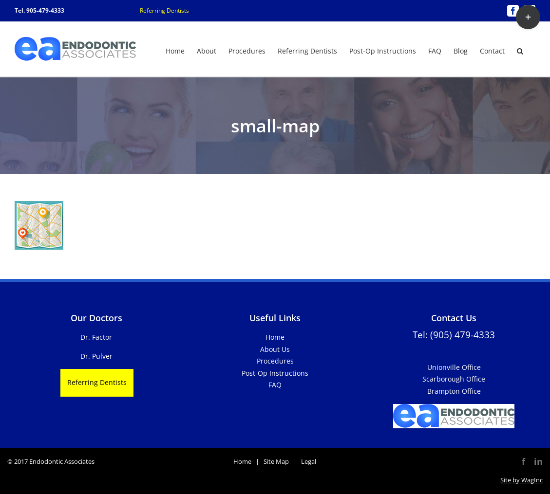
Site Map (276, 461)
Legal (308, 461)
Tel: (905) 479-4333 (454, 335)
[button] (520, 50)
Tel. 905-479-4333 (39, 10)
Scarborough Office (453, 379)
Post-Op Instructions (275, 373)
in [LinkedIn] (538, 461)
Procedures (275, 361)
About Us (275, 349)
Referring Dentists (164, 10)
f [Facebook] (523, 461)
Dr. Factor (96, 337)
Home (275, 337)
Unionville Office (454, 367)
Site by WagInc (521, 480)
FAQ (275, 384)
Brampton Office (454, 391)
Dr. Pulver (96, 356)
